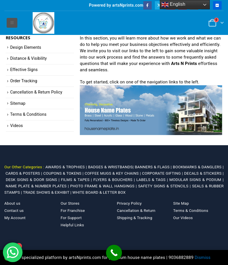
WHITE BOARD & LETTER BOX (98, 192)
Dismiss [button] (203, 257)
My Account (14, 217)
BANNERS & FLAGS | (154, 167)
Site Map (181, 203)
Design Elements (25, 47)
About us (12, 203)
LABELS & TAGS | (152, 179)
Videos (16, 125)
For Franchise (73, 210)
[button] (12, 23)
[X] (159, 5)
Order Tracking (23, 81)
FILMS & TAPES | (77, 179)
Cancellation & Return (136, 210)
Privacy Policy (129, 203)
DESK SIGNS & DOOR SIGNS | (33, 179)
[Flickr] (217, 5)
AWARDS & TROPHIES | (66, 167)
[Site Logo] (43, 23)
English (174, 4)
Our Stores (70, 203)
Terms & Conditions (28, 114)
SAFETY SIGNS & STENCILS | (165, 186)
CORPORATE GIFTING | (163, 173)
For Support (71, 217)
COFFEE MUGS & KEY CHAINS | (113, 173)
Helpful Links (72, 225)
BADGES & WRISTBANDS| (111, 167)
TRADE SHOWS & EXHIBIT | (47, 192)
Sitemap (17, 103)
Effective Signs (24, 69)
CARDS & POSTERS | (24, 173)
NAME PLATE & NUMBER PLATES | (38, 186)
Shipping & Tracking (134, 217)
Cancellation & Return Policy (36, 92)
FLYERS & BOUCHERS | (114, 179)
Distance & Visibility (28, 58)
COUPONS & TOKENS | (64, 173)
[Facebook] (147, 5)
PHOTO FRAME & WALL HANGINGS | (104, 186)
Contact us (14, 210)
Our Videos (183, 217)
